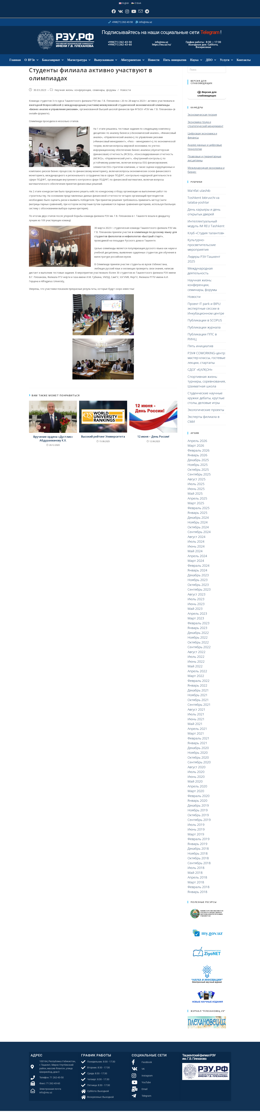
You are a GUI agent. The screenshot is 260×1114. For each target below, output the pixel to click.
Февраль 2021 (198, 741)
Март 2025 (196, 506)
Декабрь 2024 (198, 520)
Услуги (226, 63)
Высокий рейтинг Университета (103, 439)
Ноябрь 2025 (198, 467)
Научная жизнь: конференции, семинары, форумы (85, 93)
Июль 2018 (196, 871)
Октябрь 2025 (198, 472)
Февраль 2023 (198, 626)
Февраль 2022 (198, 683)
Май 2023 (195, 611)
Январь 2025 (197, 515)
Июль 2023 (196, 602)
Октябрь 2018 (198, 861)
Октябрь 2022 (198, 645)
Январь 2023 (197, 631)
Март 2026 (196, 448)
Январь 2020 (197, 803)
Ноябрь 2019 (198, 813)
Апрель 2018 (197, 880)
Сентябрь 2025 (199, 477)
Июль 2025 (196, 487)
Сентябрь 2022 (199, 650)
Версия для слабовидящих (207, 96)
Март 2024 (196, 563)
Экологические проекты (206, 412)
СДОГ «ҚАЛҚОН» (200, 372)
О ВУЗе (31, 63)
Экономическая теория (202, 118)
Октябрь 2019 (198, 818)
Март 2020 (196, 794)
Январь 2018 (197, 894)
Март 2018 (196, 885)
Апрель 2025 (197, 501)
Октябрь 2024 (198, 530)
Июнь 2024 (196, 549)
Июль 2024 (196, 544)
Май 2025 (195, 496)
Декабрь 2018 (198, 851)
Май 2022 (195, 669)
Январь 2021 (197, 746)
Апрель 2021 (197, 731)
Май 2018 (195, 875)
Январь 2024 (197, 573)
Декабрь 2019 (198, 808)
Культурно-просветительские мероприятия (202, 248)
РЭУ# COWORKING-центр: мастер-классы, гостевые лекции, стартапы (206, 361)
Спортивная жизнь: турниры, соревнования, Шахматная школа (207, 384)
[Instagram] (126, 13)
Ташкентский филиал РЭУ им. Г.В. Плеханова (199, 1060)
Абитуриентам (132, 63)
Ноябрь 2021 (198, 698)
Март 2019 (196, 837)
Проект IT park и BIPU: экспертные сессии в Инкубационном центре (206, 311)
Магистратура (78, 63)
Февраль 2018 (198, 890)
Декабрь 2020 (198, 751)
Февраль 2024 (198, 568)
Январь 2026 (197, 458)
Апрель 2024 (197, 559)
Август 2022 (196, 655)
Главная (15, 63)
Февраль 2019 (198, 842)
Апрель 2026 (197, 443)
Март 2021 (196, 736)
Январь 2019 (197, 846)
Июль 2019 (196, 827)
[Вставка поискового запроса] (207, 72)
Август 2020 (196, 770)
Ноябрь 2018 (198, 856)
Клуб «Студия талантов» (206, 236)
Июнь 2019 (196, 832)
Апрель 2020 (197, 789)
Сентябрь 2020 (199, 765)
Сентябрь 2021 (199, 707)
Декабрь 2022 (198, 635)
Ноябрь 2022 (198, 640)
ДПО (211, 63)
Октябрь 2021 (198, 703)
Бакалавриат (53, 63)
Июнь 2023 (196, 607)
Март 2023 (196, 621)
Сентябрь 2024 (199, 535)
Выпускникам (105, 63)
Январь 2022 (197, 688)
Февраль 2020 (198, 798)
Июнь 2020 (196, 779)
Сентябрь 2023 (199, 592)
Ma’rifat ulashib (199, 193)
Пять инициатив (174, 63)
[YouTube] (134, 13)
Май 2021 (195, 727)
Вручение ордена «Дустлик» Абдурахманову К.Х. (53, 441)
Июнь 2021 (196, 722)
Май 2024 (195, 554)
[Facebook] (109, 13)
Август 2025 (196, 482)
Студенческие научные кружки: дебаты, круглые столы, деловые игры (206, 401)
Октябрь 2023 (198, 587)
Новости (153, 63)
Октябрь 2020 (198, 760)
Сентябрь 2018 (199, 866)
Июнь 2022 (196, 664)
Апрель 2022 (197, 674)
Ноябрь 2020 (198, 755)
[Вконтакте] (117, 13)
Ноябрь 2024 (198, 525)
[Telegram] (151, 13)
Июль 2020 (196, 775)
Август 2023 (196, 597)
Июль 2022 (196, 659)
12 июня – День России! (153, 439)
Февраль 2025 (198, 511)
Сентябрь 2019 (199, 823)
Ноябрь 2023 (198, 583)
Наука (196, 63)
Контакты (244, 63)
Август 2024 (196, 539)
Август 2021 (196, 712)
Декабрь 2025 (198, 463)
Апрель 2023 (197, 616)
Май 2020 (195, 784)
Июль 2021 (196, 717)
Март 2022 (196, 679)
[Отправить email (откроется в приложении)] (143, 13)
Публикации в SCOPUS (205, 323)
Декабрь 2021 (198, 693)
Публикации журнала (204, 330)
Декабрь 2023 (198, 578)
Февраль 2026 (198, 453)
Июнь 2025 (196, 491)
